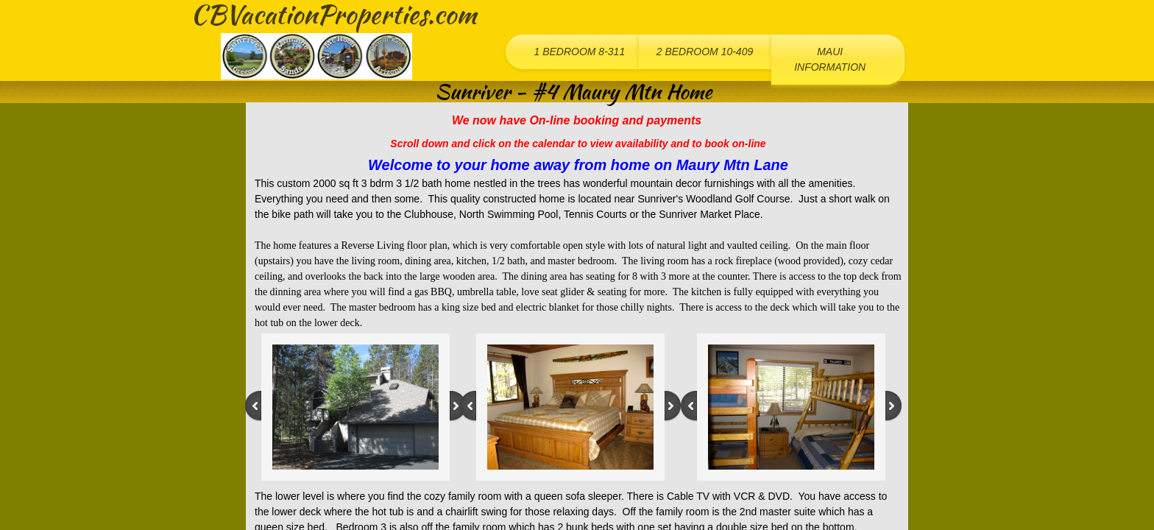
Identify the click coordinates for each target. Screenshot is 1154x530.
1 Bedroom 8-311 (579, 51)
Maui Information (830, 59)
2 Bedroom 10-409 (705, 51)
